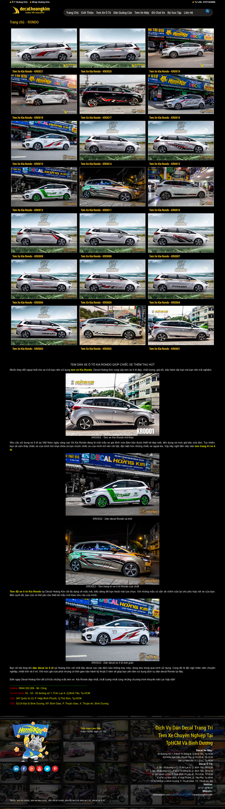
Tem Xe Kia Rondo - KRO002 (96, 349)
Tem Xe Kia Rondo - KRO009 (27, 256)
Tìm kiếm (207, 11)
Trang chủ (72, 12)
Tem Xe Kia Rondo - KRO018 (27, 117)
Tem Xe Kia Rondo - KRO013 (164, 164)
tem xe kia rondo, (39, 800)
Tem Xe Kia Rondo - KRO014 (96, 164)
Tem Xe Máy (142, 12)
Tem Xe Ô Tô (103, 12)
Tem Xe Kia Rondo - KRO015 (27, 164)
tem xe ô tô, (86, 800)
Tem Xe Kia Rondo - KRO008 (96, 256)
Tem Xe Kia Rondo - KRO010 (164, 210)
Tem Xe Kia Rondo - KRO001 (164, 349)
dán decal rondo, (56, 800)
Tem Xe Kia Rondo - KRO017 (96, 117)
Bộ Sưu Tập (174, 12)
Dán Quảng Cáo (122, 12)
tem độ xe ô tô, (72, 800)
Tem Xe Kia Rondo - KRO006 (27, 302)
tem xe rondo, (23, 800)
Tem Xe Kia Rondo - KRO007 (164, 256)
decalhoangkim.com (182, 794)
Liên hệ (188, 12)
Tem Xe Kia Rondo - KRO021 (27, 71)
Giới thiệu (87, 12)
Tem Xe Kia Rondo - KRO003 (27, 349)
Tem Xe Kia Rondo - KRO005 (96, 302)
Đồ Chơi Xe (158, 12)
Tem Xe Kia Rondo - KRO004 (164, 302)
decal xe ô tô (98, 800)
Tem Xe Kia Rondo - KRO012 (27, 210)
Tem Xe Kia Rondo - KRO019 (164, 71)
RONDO (33, 22)
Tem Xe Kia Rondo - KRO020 (96, 71)
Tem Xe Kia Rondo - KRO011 (96, 210)
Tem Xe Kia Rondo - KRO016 (164, 117)
